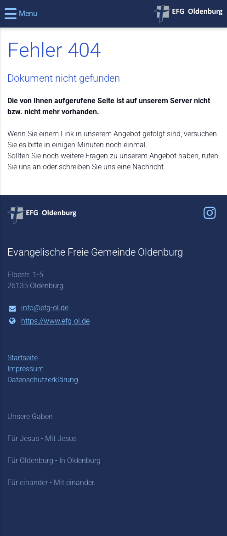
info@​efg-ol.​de (37, 308)
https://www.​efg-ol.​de (48, 321)
